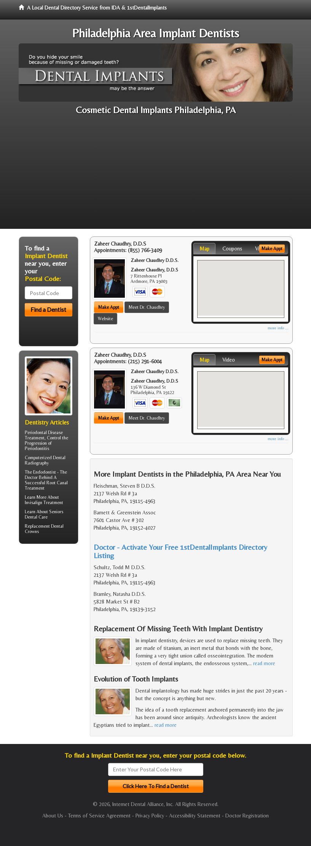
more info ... (278, 328)
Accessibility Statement (194, 815)
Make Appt (108, 307)
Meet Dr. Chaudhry (147, 307)
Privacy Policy (150, 815)
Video (228, 360)
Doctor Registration (247, 815)
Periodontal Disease (44, 432)
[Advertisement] (155, 175)
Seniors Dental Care (44, 514)
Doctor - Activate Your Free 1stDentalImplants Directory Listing (180, 551)
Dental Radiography (45, 460)
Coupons (232, 249)
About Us (52, 815)
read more (264, 663)
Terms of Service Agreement (99, 815)
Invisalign (33, 502)
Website (105, 318)
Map (204, 249)
